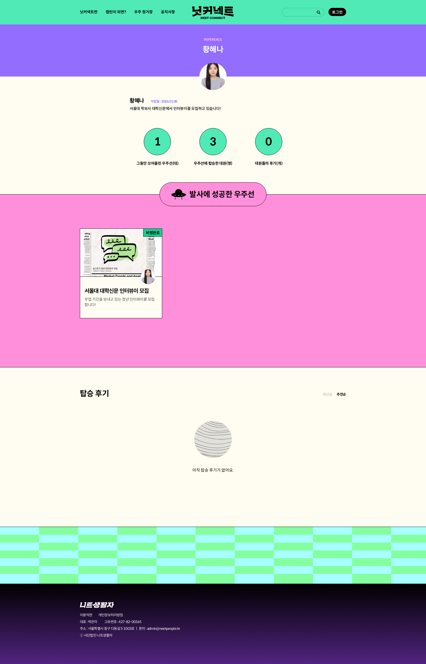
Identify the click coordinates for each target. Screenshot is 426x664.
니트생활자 (97, 605)
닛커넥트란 (89, 11)
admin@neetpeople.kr (163, 628)
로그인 (337, 12)
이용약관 (86, 615)
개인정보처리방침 (110, 615)
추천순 (341, 394)
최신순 (327, 394)
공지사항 (168, 11)
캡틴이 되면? (116, 11)
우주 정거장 (143, 11)
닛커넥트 (213, 12)
